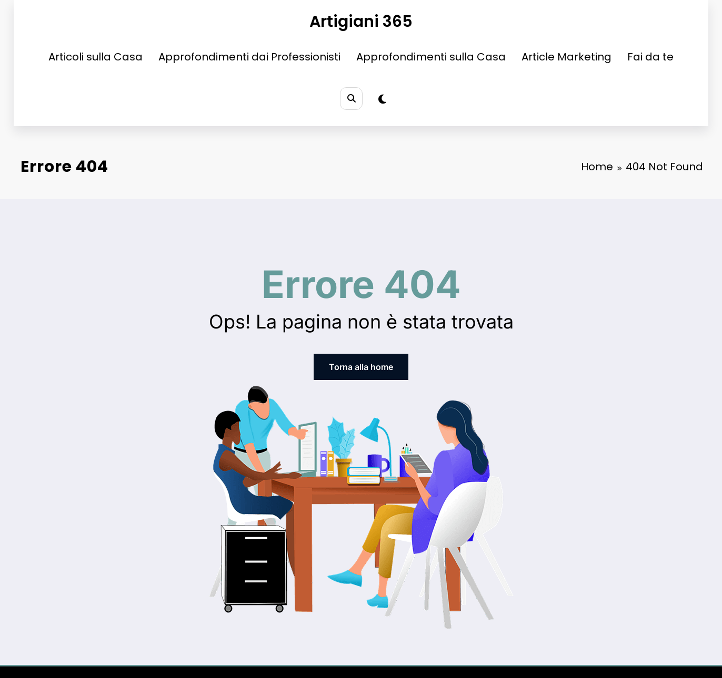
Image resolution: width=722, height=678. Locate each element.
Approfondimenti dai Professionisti (249, 56)
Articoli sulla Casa (95, 56)
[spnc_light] (382, 99)
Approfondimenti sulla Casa (431, 56)
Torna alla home (361, 367)
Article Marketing (566, 56)
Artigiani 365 (361, 22)
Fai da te (650, 56)
